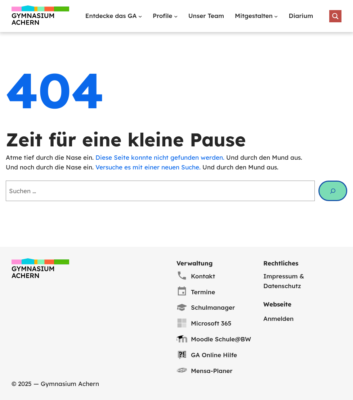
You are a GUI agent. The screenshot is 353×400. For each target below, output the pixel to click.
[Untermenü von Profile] (176, 16)
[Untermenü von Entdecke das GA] (140, 16)
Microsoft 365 (211, 323)
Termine (203, 292)
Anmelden (278, 318)
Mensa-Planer (212, 370)
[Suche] (332, 191)
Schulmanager (213, 307)
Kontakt (203, 276)
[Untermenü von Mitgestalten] (276, 16)
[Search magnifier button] (335, 16)
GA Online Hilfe (214, 355)
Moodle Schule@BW (221, 339)
